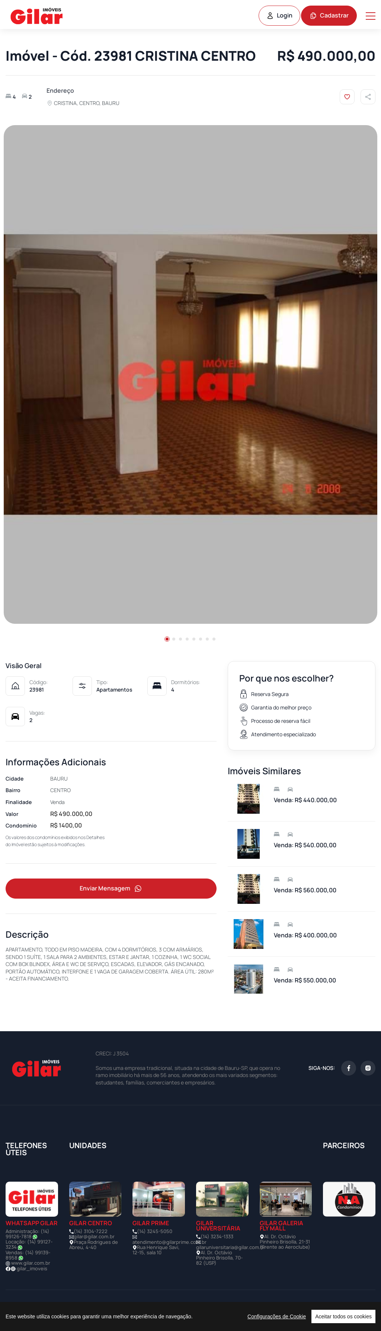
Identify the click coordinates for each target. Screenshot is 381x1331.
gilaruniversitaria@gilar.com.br (230, 1247)
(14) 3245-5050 (154, 1231)
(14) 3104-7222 (91, 1231)
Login (279, 15)
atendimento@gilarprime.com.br (169, 1242)
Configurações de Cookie (276, 1316)
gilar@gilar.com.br (94, 1236)
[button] (167, 639)
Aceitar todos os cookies (343, 1316)
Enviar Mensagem (111, 889)
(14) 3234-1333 (217, 1236)
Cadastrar (329, 15)
